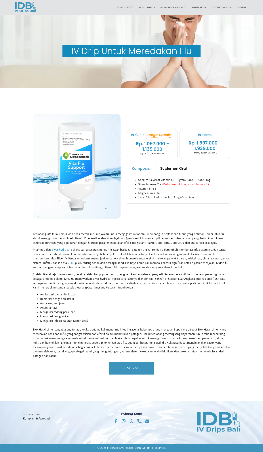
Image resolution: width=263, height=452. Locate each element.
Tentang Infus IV (221, 7)
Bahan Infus (198, 7)
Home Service (125, 7)
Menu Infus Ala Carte (173, 7)
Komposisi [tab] (141, 168)
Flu (72, 263)
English (241, 7)
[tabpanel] (178, 189)
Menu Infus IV (147, 7)
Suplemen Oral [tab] (173, 168)
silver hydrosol (61, 249)
